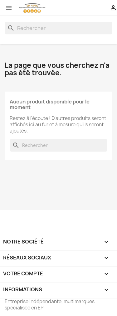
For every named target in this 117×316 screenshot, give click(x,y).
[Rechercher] (58, 28)
